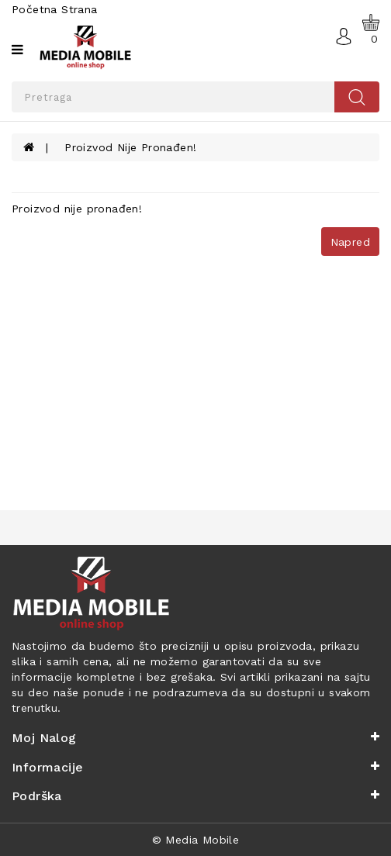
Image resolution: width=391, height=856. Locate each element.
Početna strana (55, 9)
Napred (350, 242)
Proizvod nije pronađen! (130, 147)
